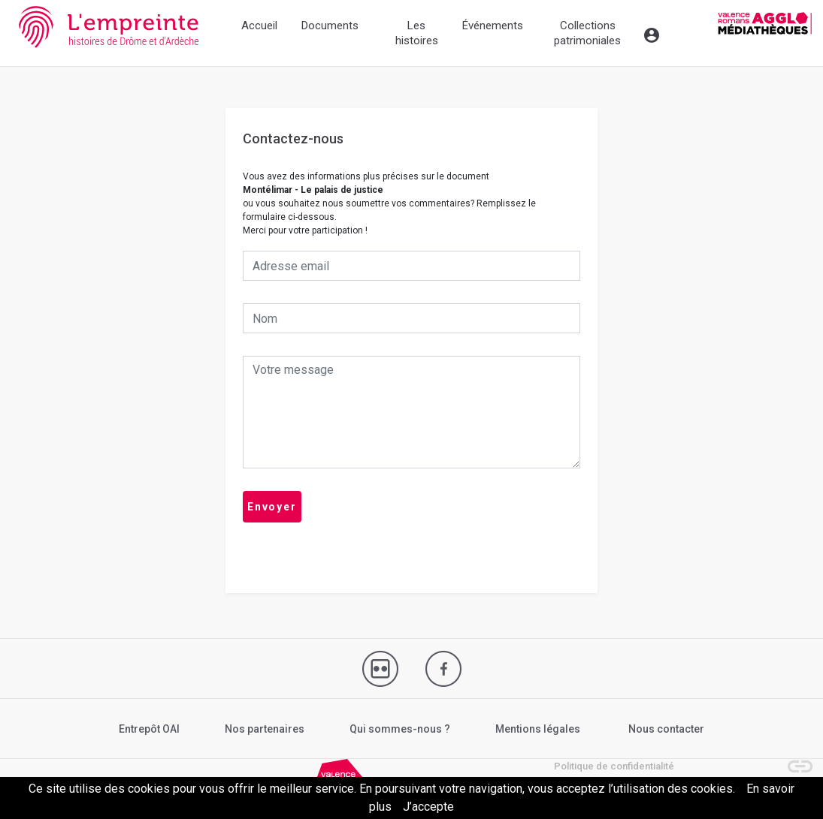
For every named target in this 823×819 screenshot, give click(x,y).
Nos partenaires (264, 729)
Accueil (259, 25)
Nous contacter (666, 729)
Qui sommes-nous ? (399, 729)
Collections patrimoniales (587, 33)
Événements (492, 25)
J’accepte (428, 806)
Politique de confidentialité (614, 766)
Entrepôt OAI (149, 729)
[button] (793, 759)
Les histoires (416, 33)
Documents (330, 25)
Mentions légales (537, 729)
